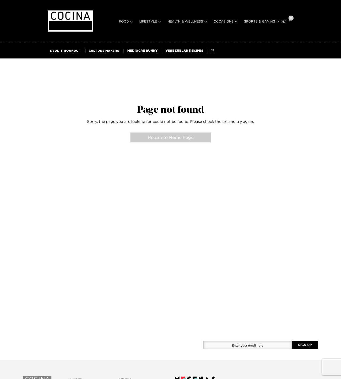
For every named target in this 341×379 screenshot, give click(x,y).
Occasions (223, 21)
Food (124, 21)
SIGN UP (305, 345)
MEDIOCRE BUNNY (142, 50)
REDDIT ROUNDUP (65, 50)
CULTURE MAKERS (104, 50)
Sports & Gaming (259, 21)
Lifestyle (148, 21)
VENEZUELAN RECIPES (184, 50)
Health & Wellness (185, 21)
